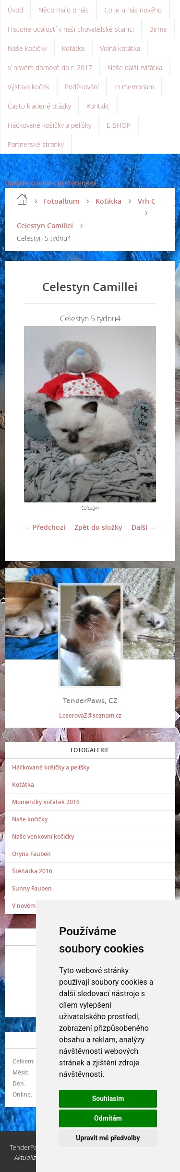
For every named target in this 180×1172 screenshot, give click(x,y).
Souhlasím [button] (108, 1098)
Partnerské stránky (36, 144)
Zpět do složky (98, 527)
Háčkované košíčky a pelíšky (49, 125)
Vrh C (147, 201)
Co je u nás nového (133, 9)
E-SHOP (119, 125)
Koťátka (73, 48)
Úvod (15, 9)
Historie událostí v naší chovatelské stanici (71, 29)
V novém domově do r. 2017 (50, 67)
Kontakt (97, 105)
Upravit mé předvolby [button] (108, 1138)
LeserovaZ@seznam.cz (90, 715)
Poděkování (82, 86)
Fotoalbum (61, 201)
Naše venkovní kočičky (43, 836)
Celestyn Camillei (45, 225)
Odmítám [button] (108, 1118)
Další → (144, 527)
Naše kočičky (27, 48)
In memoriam (134, 86)
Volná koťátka (120, 48)
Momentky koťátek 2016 (46, 802)
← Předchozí (44, 527)
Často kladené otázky (39, 105)
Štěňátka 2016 (32, 871)
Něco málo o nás (63, 9)
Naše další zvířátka (135, 67)
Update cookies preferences (50, 182)
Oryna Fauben (31, 854)
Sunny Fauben (32, 888)
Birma (158, 29)
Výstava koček (28, 86)
